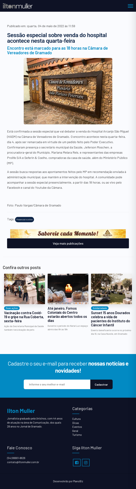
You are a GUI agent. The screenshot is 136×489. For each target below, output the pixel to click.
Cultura (76, 418)
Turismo (77, 434)
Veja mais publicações (68, 243)
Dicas (75, 422)
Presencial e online (24, 219)
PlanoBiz (78, 481)
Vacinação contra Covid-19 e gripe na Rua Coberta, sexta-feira (24, 317)
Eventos (77, 426)
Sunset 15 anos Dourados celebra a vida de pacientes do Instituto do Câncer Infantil (110, 319)
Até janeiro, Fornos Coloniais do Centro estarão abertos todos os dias (67, 314)
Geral (75, 430)
